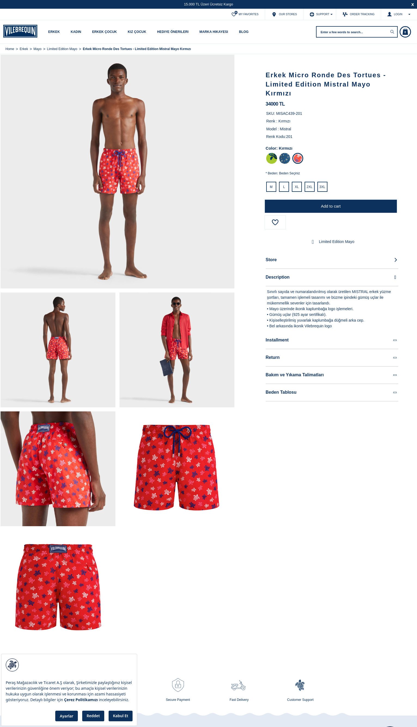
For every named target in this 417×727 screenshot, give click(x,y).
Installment (332, 340)
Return (332, 358)
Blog (244, 32)
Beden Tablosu (332, 392)
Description (332, 277)
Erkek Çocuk (104, 32)
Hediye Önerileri (173, 32)
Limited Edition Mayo (331, 242)
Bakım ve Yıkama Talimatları (332, 375)
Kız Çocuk (137, 32)
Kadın (76, 32)
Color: (272, 148)
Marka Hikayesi (214, 32)
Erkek (54, 32)
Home (9, 49)
